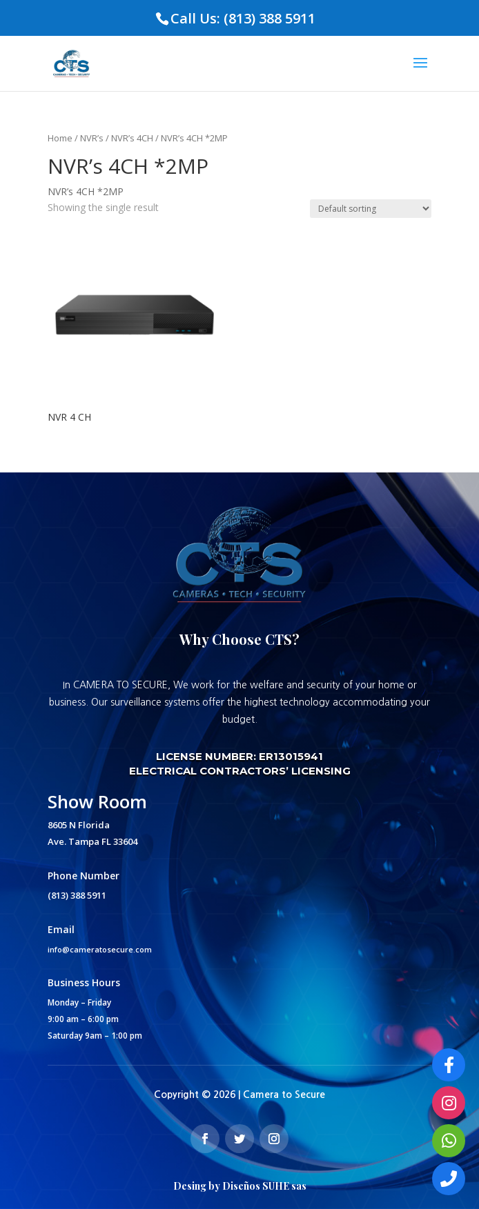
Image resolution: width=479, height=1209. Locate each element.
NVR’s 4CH (132, 138)
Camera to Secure (284, 1094)
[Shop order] (370, 208)
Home (60, 138)
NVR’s (92, 138)
